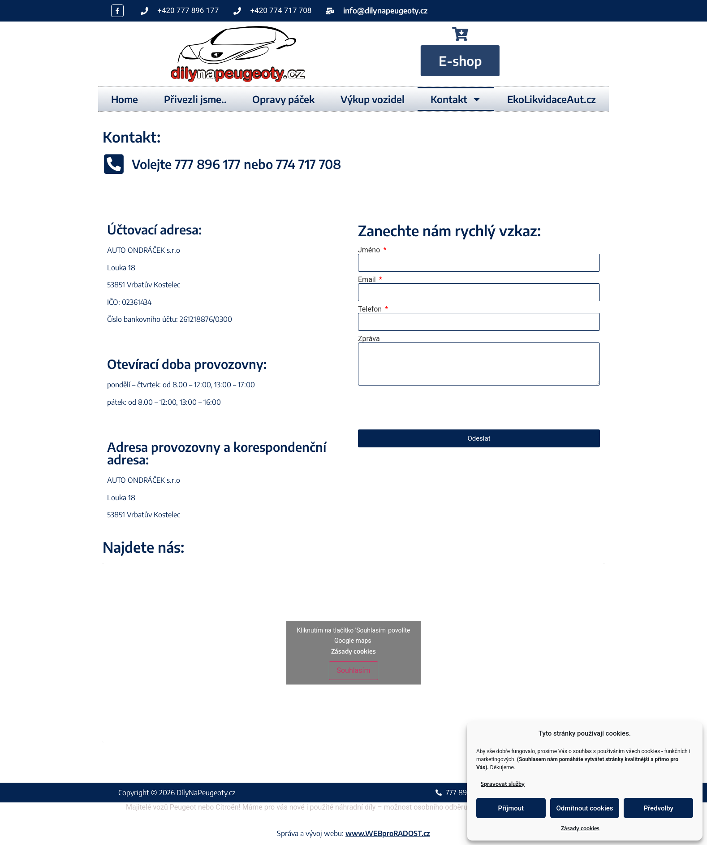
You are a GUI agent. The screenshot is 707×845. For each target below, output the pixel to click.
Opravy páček (283, 99)
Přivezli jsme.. (195, 99)
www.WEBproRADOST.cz (387, 833)
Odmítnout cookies (584, 808)
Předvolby (658, 808)
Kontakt (456, 99)
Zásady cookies (580, 828)
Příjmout (511, 808)
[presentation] (426, 407)
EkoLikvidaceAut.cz (551, 99)
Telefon (371, 309)
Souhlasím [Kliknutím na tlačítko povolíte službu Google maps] (353, 670)
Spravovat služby (503, 783)
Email (368, 279)
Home (124, 99)
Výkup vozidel (373, 99)
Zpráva (369, 338)
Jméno (370, 250)
